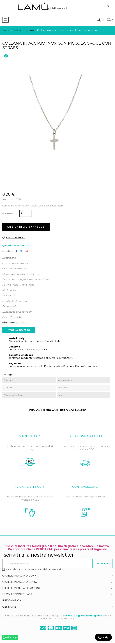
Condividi (16, 251)
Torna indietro (18, 330)
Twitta (21, 251)
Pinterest (26, 251)
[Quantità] (25, 213)
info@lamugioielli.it (92, 615)
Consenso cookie (65, 618)
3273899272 (69, 615)
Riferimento (10, 322)
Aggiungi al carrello (26, 227)
